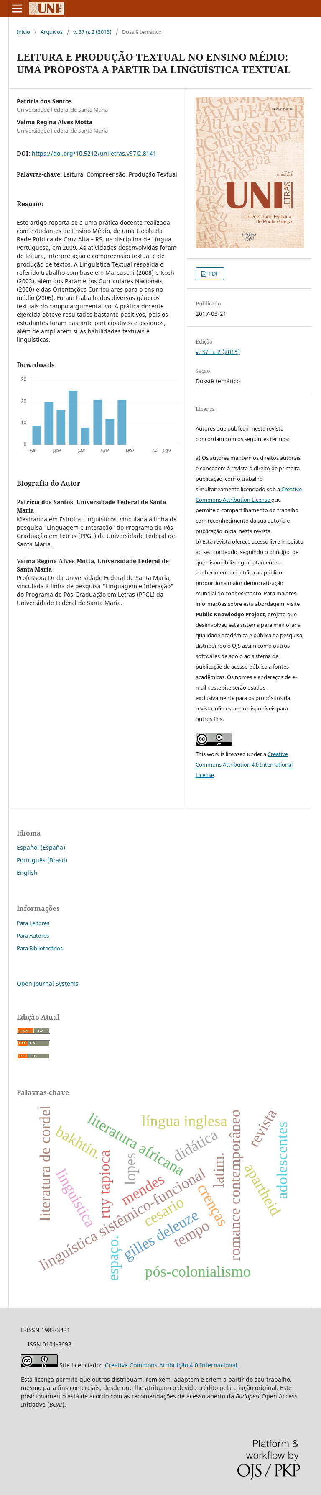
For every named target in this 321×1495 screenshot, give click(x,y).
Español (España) (41, 847)
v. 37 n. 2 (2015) (92, 32)
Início (23, 32)
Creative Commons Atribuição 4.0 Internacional (171, 1365)
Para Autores (33, 935)
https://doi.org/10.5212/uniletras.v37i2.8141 (94, 153)
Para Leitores (33, 923)
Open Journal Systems (48, 983)
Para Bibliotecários (40, 948)
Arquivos (52, 32)
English (27, 873)
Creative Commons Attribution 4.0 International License (244, 764)
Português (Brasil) (42, 860)
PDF (213, 273)
